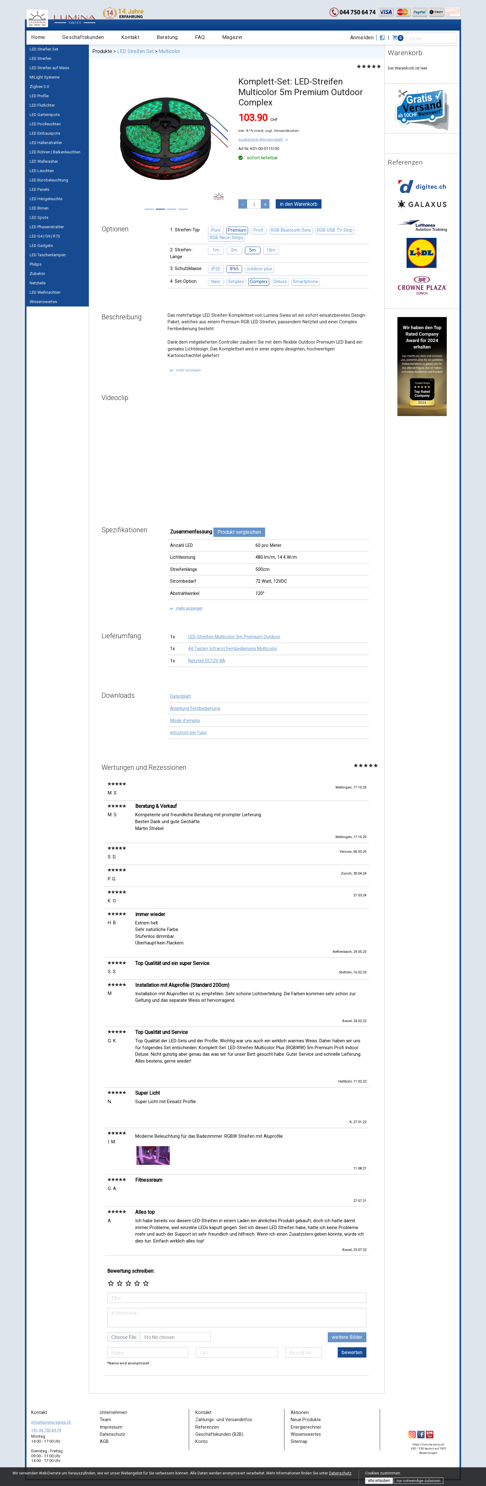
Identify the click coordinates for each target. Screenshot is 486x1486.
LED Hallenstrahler (46, 142)
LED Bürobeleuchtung (49, 180)
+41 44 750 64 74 (46, 1430)
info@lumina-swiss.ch (51, 1422)
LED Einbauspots (45, 133)
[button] (263, 139)
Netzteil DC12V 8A (206, 660)
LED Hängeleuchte (46, 198)
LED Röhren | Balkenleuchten (55, 152)
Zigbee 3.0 (39, 86)
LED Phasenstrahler (47, 226)
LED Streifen (40, 58)
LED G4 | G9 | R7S (45, 236)
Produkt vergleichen (239, 532)
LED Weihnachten (45, 292)
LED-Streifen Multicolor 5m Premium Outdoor (234, 636)
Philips (35, 264)
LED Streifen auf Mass (49, 67)
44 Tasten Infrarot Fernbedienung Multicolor (232, 648)
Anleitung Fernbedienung (195, 708)
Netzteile (37, 283)
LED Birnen (39, 208)
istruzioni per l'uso (188, 732)
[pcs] (254, 204)
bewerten (352, 1352)
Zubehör (37, 273)
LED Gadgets (41, 245)
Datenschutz (340, 1473)
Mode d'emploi (185, 720)
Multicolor (169, 51)
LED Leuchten (42, 170)
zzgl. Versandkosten (282, 130)
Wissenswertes (43, 301)
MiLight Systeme (45, 77)
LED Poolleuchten (45, 124)
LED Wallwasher (44, 161)
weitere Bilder (347, 1337)
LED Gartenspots (45, 114)
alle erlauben (379, 1481)
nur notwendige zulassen (419, 1481)
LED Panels (39, 189)
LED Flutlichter (42, 105)
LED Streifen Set (44, 49)
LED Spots (39, 217)
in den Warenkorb (298, 204)
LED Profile (39, 96)
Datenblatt (180, 696)
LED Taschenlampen (48, 255)
